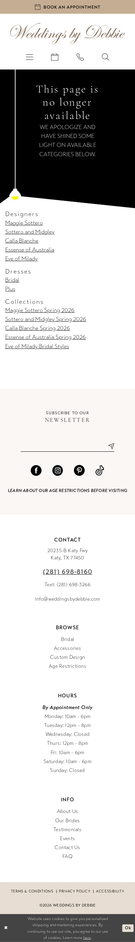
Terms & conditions (32, 891)
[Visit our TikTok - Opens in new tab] (99, 470)
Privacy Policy (74, 891)
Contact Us (67, 847)
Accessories (67, 648)
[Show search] (105, 57)
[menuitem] (29, 57)
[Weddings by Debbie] (67, 33)
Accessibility (110, 891)
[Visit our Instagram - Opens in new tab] (57, 470)
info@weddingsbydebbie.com (67, 599)
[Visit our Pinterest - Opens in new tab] (79, 470)
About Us (67, 811)
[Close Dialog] (6, 928)
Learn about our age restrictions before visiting (67, 490)
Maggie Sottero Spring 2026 (40, 310)
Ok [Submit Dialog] (128, 927)
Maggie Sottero (24, 223)
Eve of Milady (21, 258)
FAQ (67, 856)
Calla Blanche (21, 240)
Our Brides (67, 820)
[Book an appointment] (67, 7)
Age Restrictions (67, 666)
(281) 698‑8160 (67, 572)
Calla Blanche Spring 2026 (37, 328)
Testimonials (67, 829)
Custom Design (67, 657)
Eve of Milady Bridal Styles (37, 346)
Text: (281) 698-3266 (67, 584)
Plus (10, 289)
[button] (29, 57)
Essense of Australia (29, 249)
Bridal (12, 280)
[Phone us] (80, 57)
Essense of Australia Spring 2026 (45, 337)
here (87, 937)
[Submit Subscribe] (108, 446)
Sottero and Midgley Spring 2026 (45, 319)
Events (67, 838)
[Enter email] (67, 446)
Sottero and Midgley (30, 231)
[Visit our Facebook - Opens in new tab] (36, 470)
